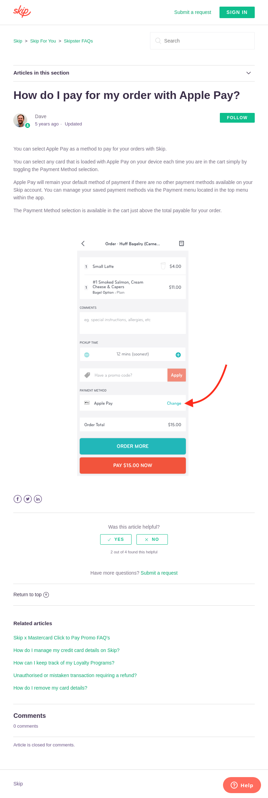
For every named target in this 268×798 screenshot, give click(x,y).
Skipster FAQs (78, 41)
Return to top (31, 594)
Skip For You (43, 41)
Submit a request (192, 12)
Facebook (17, 499)
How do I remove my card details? (50, 688)
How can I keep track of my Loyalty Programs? (63, 663)
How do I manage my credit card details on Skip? (66, 650)
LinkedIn (38, 499)
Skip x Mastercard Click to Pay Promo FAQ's (61, 637)
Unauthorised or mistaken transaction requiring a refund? (74, 675)
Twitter (27, 499)
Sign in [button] (237, 12)
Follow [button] (237, 117)
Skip (17, 41)
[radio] (116, 539)
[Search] (202, 40)
